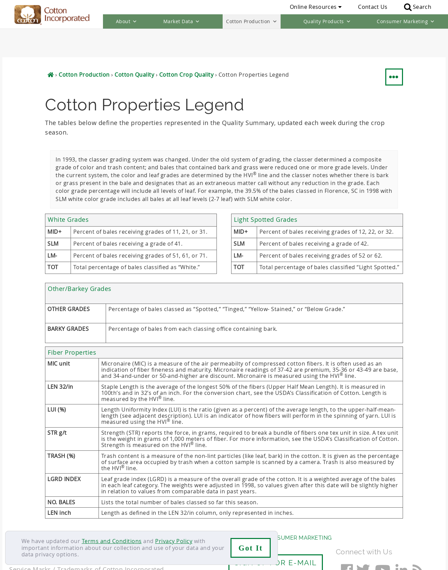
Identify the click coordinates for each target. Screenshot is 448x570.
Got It (251, 548)
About (126, 21)
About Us (24, 509)
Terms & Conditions (120, 522)
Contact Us (372, 7)
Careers (47, 522)
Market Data (181, 21)
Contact (20, 522)
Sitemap (75, 522)
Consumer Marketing (406, 21)
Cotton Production (251, 21)
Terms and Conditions (112, 541)
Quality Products (327, 21)
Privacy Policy (173, 541)
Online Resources (316, 7)
